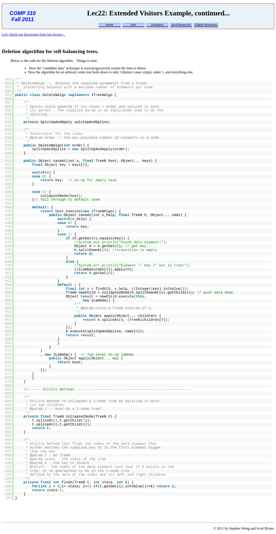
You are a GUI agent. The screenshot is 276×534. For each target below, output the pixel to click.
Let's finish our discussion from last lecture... (33, 34)
